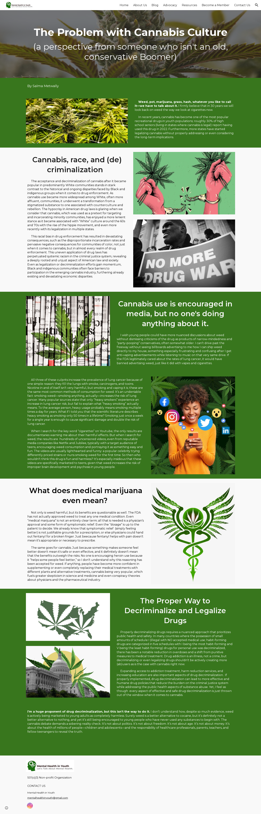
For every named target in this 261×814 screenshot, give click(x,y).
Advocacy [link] (170, 5)
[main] (130, 44)
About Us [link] (140, 5)
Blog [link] (155, 5)
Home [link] (124, 5)
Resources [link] (189, 5)
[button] (256, 5)
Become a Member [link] (215, 5)
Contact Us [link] (242, 5)
